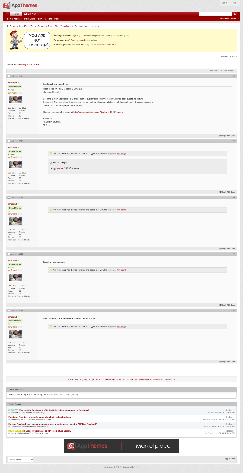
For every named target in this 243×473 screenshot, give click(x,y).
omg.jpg (60, 168)
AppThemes (230, 458)
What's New (30, 14)
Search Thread (227, 71)
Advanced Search (228, 19)
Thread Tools (212, 71)
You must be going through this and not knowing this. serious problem (101, 379)
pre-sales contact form (106, 44)
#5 (234, 310)
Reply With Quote (227, 136)
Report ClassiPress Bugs (59, 26)
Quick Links (29, 19)
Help (234, 3)
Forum (13, 26)
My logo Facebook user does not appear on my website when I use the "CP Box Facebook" (52, 424)
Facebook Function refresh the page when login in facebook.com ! (40, 417)
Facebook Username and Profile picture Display (47, 431)
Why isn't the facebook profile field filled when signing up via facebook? (54, 410)
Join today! (121, 153)
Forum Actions (14, 19)
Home (16, 14)
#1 (234, 76)
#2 (234, 141)
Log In (224, 3)
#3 (234, 197)
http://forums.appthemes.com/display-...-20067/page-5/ (99, 112)
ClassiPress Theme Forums (32, 26)
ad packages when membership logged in (154, 379)
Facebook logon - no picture (26, 64)
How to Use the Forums (48, 19)
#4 (234, 254)
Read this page (77, 40)
